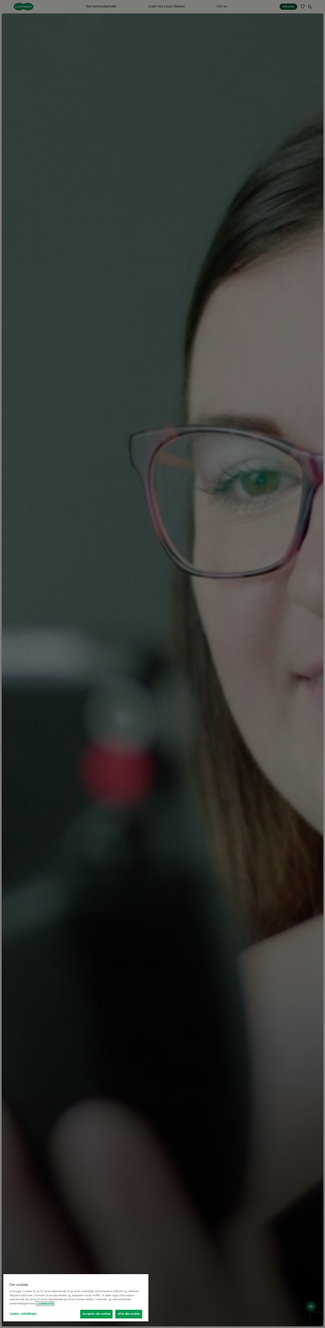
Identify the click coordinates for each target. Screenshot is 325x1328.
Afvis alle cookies (129, 1314)
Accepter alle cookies (96, 1314)
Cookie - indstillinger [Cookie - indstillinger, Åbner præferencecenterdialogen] (23, 1313)
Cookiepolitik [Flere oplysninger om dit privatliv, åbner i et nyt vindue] (45, 1303)
